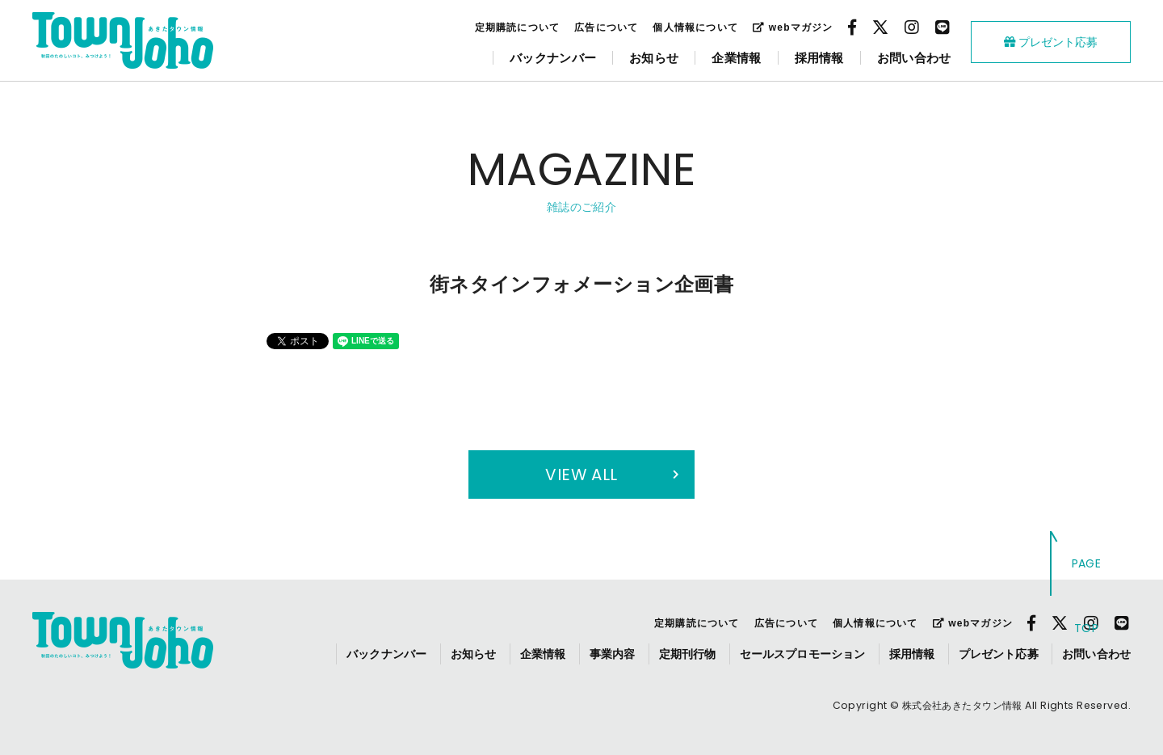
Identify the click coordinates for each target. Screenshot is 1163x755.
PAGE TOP (1087, 595)
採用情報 (819, 58)
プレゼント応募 (1051, 42)
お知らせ (653, 58)
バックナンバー (553, 58)
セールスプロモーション (803, 653)
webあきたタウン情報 (122, 40)
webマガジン (793, 27)
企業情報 (736, 58)
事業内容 (613, 653)
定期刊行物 (687, 653)
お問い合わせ (914, 58)
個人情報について (695, 27)
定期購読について (518, 27)
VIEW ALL (581, 474)
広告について (606, 27)
